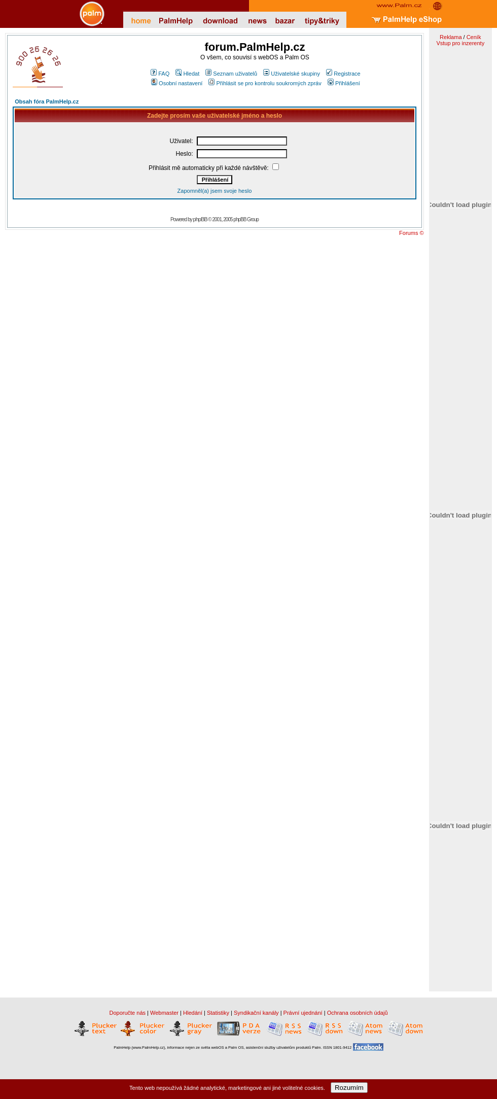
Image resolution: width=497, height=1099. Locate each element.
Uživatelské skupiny (291, 74)
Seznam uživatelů (231, 74)
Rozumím (349, 1087)
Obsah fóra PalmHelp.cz (47, 101)
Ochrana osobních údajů (357, 1013)
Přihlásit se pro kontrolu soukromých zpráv (264, 83)
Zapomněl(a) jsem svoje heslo (215, 191)
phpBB (200, 219)
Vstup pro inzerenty (460, 43)
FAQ (160, 74)
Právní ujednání (303, 1013)
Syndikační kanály (256, 1013)
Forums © (411, 233)
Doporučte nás (127, 1013)
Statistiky (218, 1013)
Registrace (343, 74)
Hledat (187, 74)
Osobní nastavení (176, 83)
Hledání (192, 1013)
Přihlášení (344, 83)
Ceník (474, 37)
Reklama (451, 37)
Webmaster (164, 1013)
